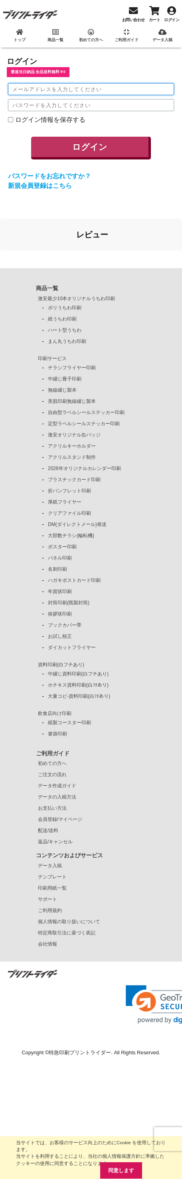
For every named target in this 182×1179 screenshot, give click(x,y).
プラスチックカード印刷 (74, 479)
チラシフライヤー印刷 (72, 367)
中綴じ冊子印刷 (64, 379)
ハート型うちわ (64, 330)
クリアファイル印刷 (69, 513)
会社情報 (47, 944)
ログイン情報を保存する (50, 119)
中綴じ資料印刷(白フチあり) (78, 674)
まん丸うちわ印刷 (67, 341)
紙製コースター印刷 (69, 722)
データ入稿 (50, 865)
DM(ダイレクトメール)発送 (77, 524)
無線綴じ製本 (62, 390)
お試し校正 (60, 636)
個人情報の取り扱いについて (69, 921)
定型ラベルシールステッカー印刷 (84, 423)
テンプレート (52, 877)
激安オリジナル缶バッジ (74, 435)
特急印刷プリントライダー (80, 1053)
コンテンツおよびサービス (69, 855)
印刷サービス (52, 358)
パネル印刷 (60, 558)
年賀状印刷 (60, 591)
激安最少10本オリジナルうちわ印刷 (76, 298)
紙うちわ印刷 (62, 319)
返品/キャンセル (55, 841)
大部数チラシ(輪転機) (71, 535)
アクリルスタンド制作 (72, 457)
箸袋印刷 (57, 734)
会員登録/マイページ (60, 819)
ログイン (89, 146)
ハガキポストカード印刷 (74, 580)
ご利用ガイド (52, 753)
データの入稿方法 (57, 797)
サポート (47, 899)
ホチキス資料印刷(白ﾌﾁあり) (78, 685)
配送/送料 (48, 830)
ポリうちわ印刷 (64, 308)
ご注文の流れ (52, 774)
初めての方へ (52, 763)
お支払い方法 (52, 808)
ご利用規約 (50, 910)
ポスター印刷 (62, 547)
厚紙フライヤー (64, 502)
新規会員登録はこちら (40, 185)
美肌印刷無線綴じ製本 (72, 401)
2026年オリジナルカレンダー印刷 (84, 468)
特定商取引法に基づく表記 (66, 933)
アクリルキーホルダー (72, 446)
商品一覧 (47, 288)
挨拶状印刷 (60, 614)
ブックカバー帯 (64, 625)
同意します (121, 1170)
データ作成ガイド (57, 786)
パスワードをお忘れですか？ (49, 176)
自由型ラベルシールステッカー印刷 (86, 412)
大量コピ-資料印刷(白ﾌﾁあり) (79, 696)
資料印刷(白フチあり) (61, 664)
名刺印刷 (57, 569)
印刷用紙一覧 (52, 888)
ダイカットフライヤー (72, 647)
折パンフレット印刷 (69, 491)
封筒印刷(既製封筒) (68, 602)
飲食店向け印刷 (54, 713)
